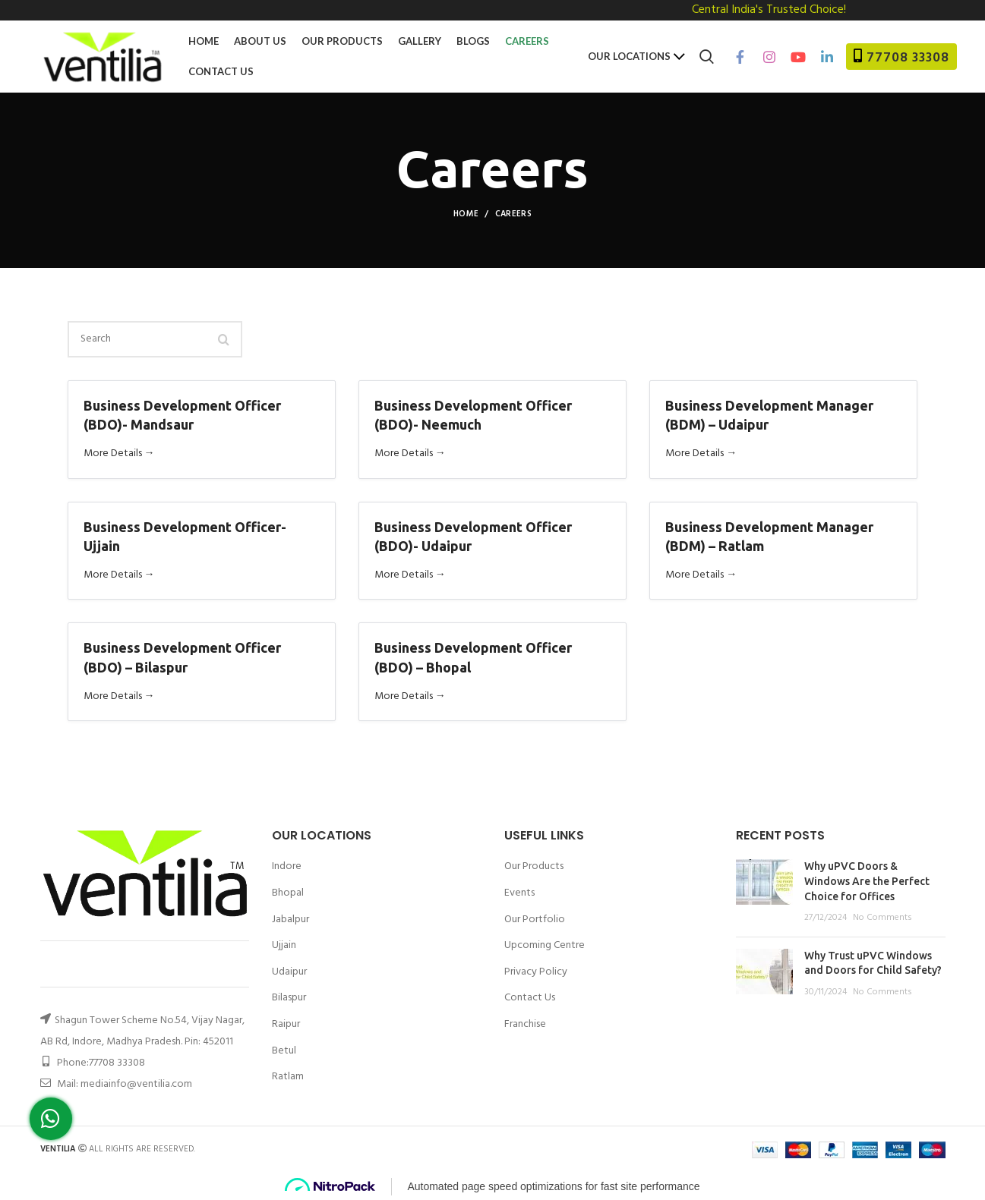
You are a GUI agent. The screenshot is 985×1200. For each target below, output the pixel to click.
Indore (286, 866)
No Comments (882, 917)
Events (519, 893)
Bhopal (288, 893)
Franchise (525, 1024)
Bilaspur (289, 998)
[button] (51, 1119)
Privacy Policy (535, 972)
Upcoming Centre (544, 945)
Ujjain (284, 945)
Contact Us (529, 997)
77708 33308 (908, 58)
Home (465, 214)
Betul (284, 1051)
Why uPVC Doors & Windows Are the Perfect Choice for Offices (867, 881)
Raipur (286, 1024)
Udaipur (289, 972)
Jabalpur (290, 920)
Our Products (534, 866)
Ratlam (288, 1077)
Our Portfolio (534, 919)
